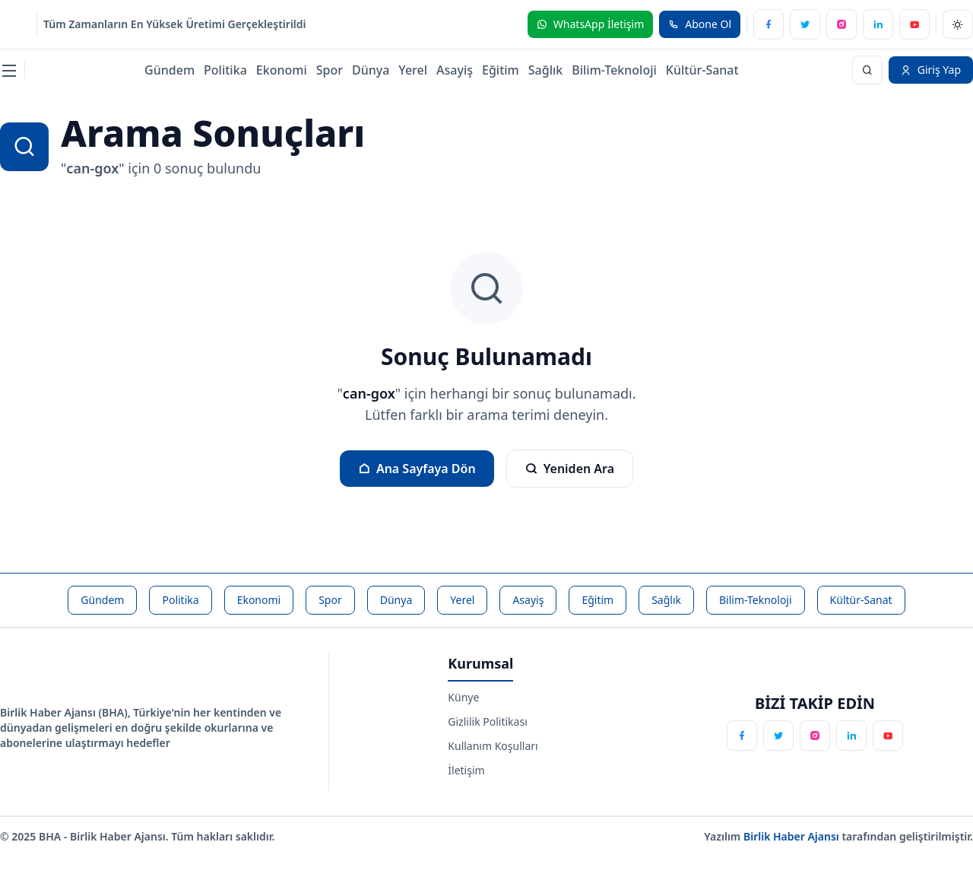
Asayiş (454, 70)
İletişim (466, 770)
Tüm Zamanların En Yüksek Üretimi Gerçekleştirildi (174, 24)
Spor (329, 70)
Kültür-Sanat (702, 70)
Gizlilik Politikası (487, 721)
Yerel (412, 70)
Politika (225, 70)
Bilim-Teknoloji (614, 70)
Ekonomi (281, 70)
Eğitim (500, 70)
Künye (463, 697)
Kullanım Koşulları (492, 746)
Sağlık (545, 70)
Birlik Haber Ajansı (792, 836)
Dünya (370, 70)
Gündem (169, 70)
